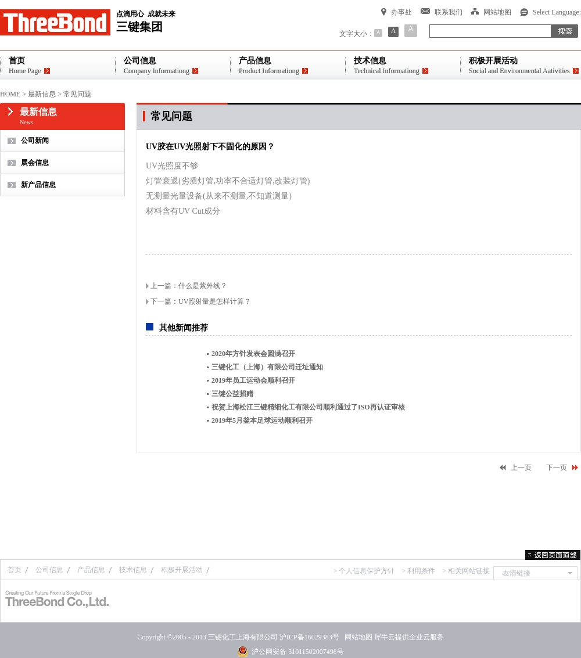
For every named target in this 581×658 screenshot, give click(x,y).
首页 (14, 570)
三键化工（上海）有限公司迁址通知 (267, 367)
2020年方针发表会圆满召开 (253, 354)
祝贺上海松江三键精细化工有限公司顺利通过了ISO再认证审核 (308, 407)
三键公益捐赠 (232, 394)
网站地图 (356, 637)
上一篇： (188, 286)
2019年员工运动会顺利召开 (253, 380)
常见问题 (77, 94)
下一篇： (200, 301)
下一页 (556, 467)
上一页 (521, 467)
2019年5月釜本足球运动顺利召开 (262, 420)
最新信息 (42, 94)
